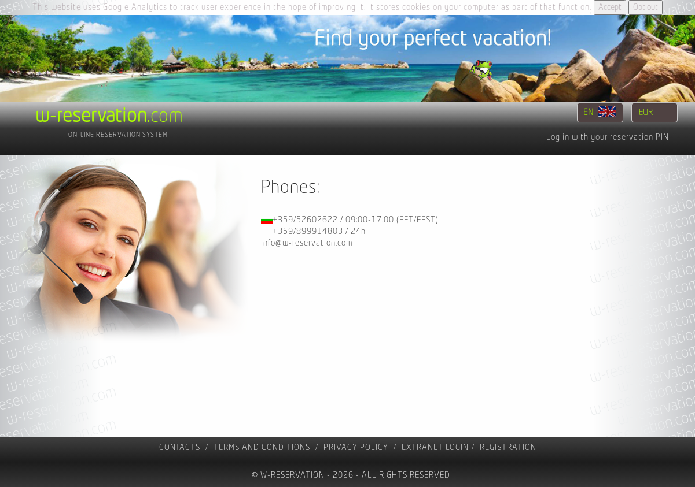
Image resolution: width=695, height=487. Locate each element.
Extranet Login (435, 447)
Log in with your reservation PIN (607, 137)
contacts (179, 447)
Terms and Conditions (262, 447)
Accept (610, 7)
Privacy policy (355, 447)
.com (109, 116)
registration (508, 447)
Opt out (645, 7)
